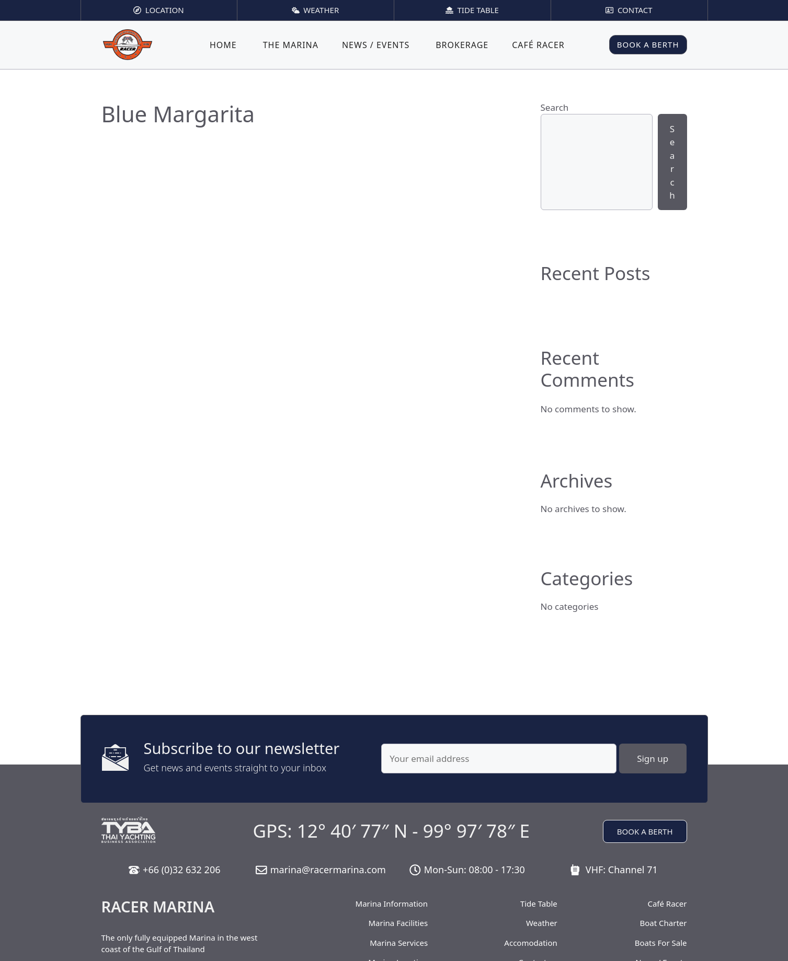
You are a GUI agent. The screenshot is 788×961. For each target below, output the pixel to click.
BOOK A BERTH (648, 44)
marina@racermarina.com (328, 869)
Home (223, 45)
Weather (541, 923)
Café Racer (538, 45)
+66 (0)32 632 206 (181, 869)
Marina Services (399, 942)
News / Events (375, 45)
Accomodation (530, 942)
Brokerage (462, 45)
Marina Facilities (398, 923)
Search (555, 107)
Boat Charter (663, 923)
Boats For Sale (661, 942)
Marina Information (392, 903)
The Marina (290, 45)
